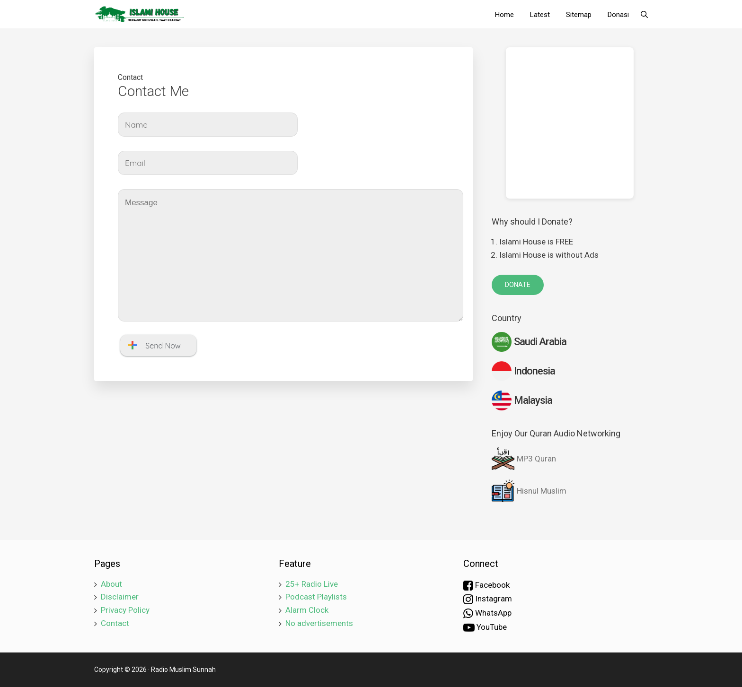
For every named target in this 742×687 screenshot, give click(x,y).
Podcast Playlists (316, 596)
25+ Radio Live (311, 584)
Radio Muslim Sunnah (183, 669)
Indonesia (523, 371)
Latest (540, 14)
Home (504, 14)
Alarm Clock (306, 610)
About (111, 584)
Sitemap (579, 14)
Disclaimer (120, 596)
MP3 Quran (524, 458)
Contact (115, 623)
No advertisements (319, 623)
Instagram (487, 599)
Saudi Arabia (529, 342)
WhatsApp (487, 613)
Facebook (486, 585)
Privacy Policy (125, 610)
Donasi (618, 14)
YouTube (485, 627)
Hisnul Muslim (529, 490)
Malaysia (522, 400)
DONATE (517, 284)
